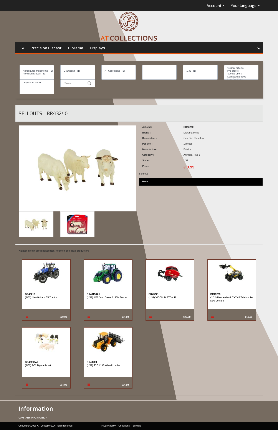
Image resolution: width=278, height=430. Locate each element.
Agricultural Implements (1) (36, 70)
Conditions (124, 425)
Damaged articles (241, 76)
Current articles (241, 68)
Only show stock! (36, 82)
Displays (97, 47)
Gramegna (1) (77, 70)
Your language (245, 5)
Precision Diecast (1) (36, 73)
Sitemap (136, 425)
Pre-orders (241, 70)
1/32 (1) (200, 70)
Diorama (75, 47)
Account (215, 5)
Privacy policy (108, 425)
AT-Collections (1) (118, 70)
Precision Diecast (45, 47)
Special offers (241, 73)
